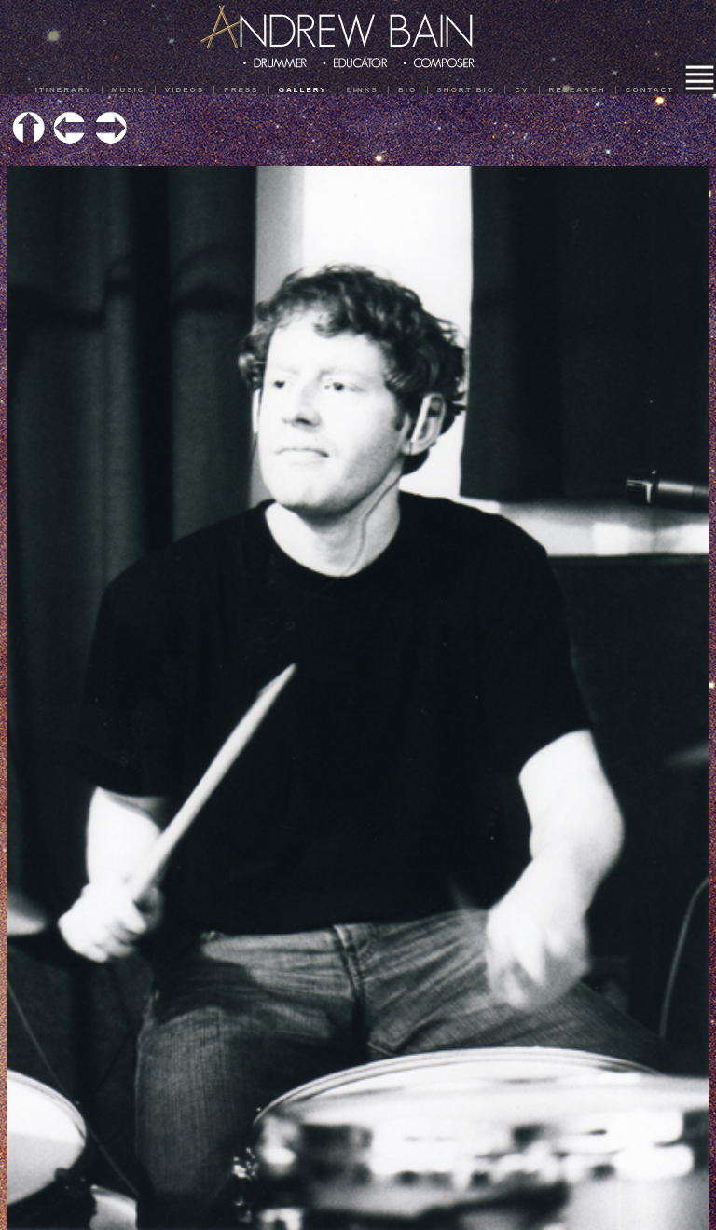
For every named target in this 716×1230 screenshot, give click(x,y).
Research (577, 90)
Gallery (303, 90)
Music (128, 90)
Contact (650, 90)
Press (241, 90)
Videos (184, 90)
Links (363, 90)
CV (522, 90)
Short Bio (466, 90)
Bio (407, 90)
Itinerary (63, 90)
